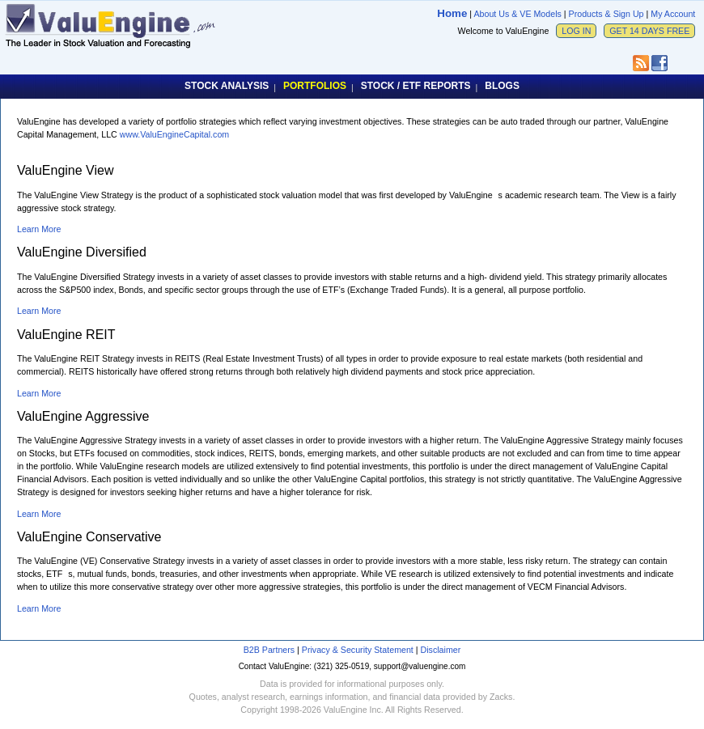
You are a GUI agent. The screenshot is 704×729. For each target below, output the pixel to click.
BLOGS (502, 85)
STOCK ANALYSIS (226, 85)
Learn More (39, 229)
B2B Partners (269, 650)
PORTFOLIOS (314, 85)
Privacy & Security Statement (357, 650)
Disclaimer (441, 650)
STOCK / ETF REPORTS (416, 85)
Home (452, 13)
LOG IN (576, 31)
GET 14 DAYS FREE (649, 31)
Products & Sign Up (606, 14)
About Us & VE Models (517, 14)
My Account (673, 14)
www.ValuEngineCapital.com (174, 134)
